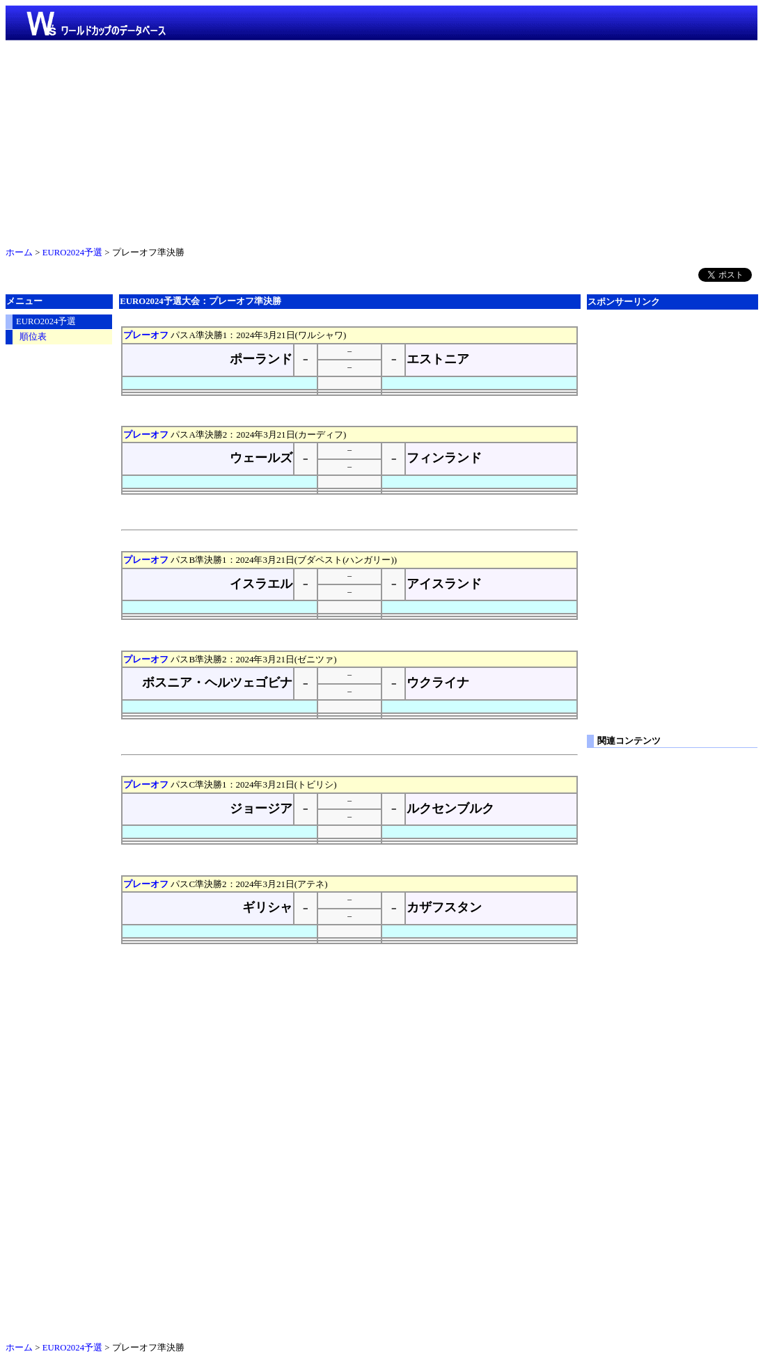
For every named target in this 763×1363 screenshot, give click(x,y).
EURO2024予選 (72, 252)
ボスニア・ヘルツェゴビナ (217, 683)
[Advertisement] (381, 140)
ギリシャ (267, 907)
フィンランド (444, 458)
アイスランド (444, 584)
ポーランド (261, 359)
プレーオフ (145, 335)
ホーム (19, 252)
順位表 (33, 337)
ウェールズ (261, 458)
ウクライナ (438, 683)
